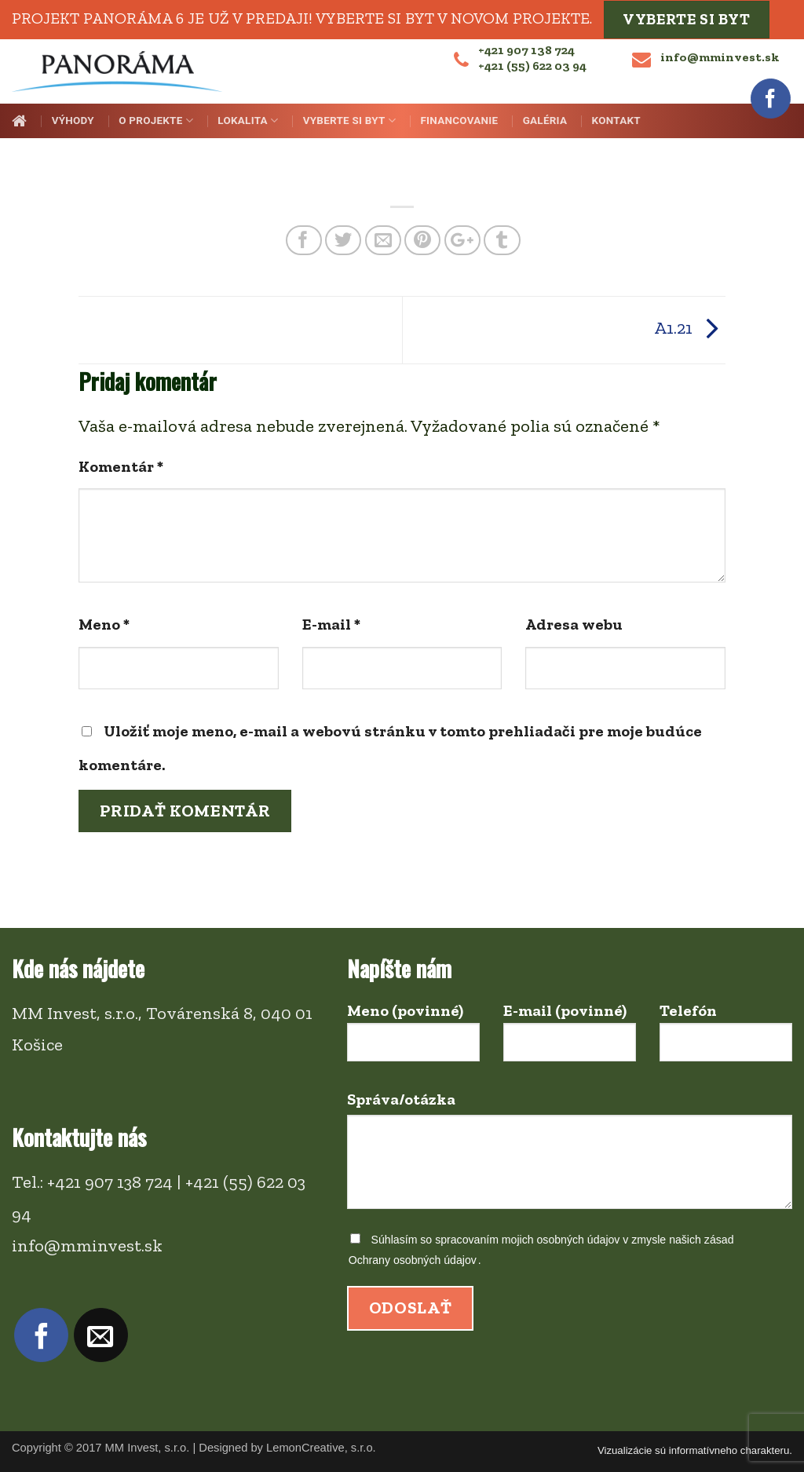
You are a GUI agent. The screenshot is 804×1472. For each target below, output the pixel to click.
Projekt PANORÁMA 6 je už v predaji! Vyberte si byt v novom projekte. (302, 17)
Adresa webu (574, 624)
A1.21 (689, 327)
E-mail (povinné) (569, 1039)
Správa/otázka (569, 1157)
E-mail (331, 624)
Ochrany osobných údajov (413, 1260)
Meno (104, 624)
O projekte (156, 120)
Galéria (545, 120)
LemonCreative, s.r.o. (321, 1447)
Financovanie (459, 120)
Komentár (121, 466)
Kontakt (616, 120)
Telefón (726, 1039)
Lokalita (247, 120)
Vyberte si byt (686, 19)
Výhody (73, 120)
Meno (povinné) (413, 1039)
